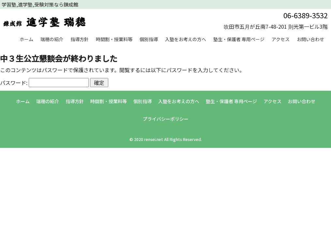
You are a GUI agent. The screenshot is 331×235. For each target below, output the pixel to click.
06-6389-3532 (305, 15)
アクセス (281, 39)
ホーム (26, 39)
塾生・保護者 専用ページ (238, 39)
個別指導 (149, 39)
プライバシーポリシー (165, 119)
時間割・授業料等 (114, 39)
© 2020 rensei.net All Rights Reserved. (165, 139)
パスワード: (44, 82)
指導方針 (79, 39)
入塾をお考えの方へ (185, 39)
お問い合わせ (310, 39)
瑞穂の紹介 (51, 39)
